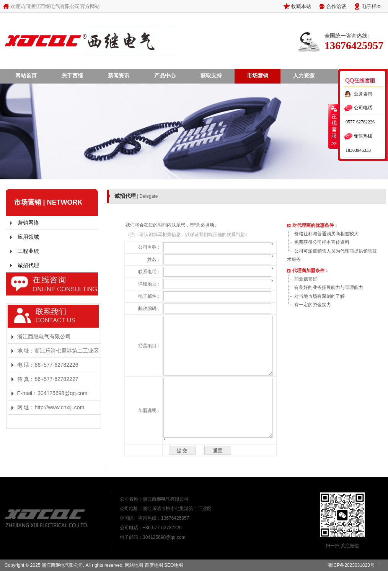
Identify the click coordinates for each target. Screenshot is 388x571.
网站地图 (134, 565)
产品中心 (165, 75)
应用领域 (28, 237)
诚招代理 (28, 265)
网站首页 (26, 75)
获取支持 (211, 75)
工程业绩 (28, 251)
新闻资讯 (118, 75)
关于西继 (72, 75)
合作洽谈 (336, 6)
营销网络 (28, 223)
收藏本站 (301, 6)
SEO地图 (173, 565)
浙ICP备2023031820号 (351, 565)
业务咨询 (363, 94)
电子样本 (371, 6)
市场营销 (257, 75)
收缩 (333, 126)
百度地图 (154, 565)
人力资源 (304, 75)
